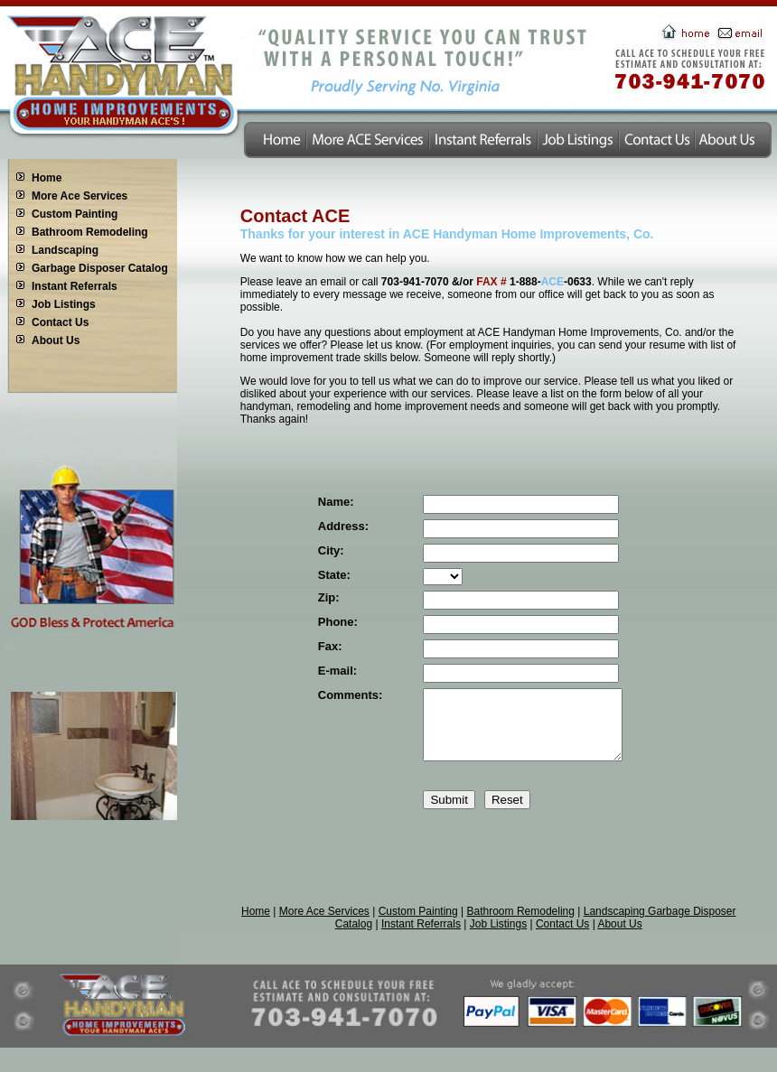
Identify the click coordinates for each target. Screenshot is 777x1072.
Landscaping (65, 250)
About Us (56, 340)
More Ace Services (79, 196)
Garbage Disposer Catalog (100, 268)
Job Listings (64, 304)
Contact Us (60, 322)
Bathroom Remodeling (90, 232)
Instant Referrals (74, 286)
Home (46, 178)
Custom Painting (74, 214)
